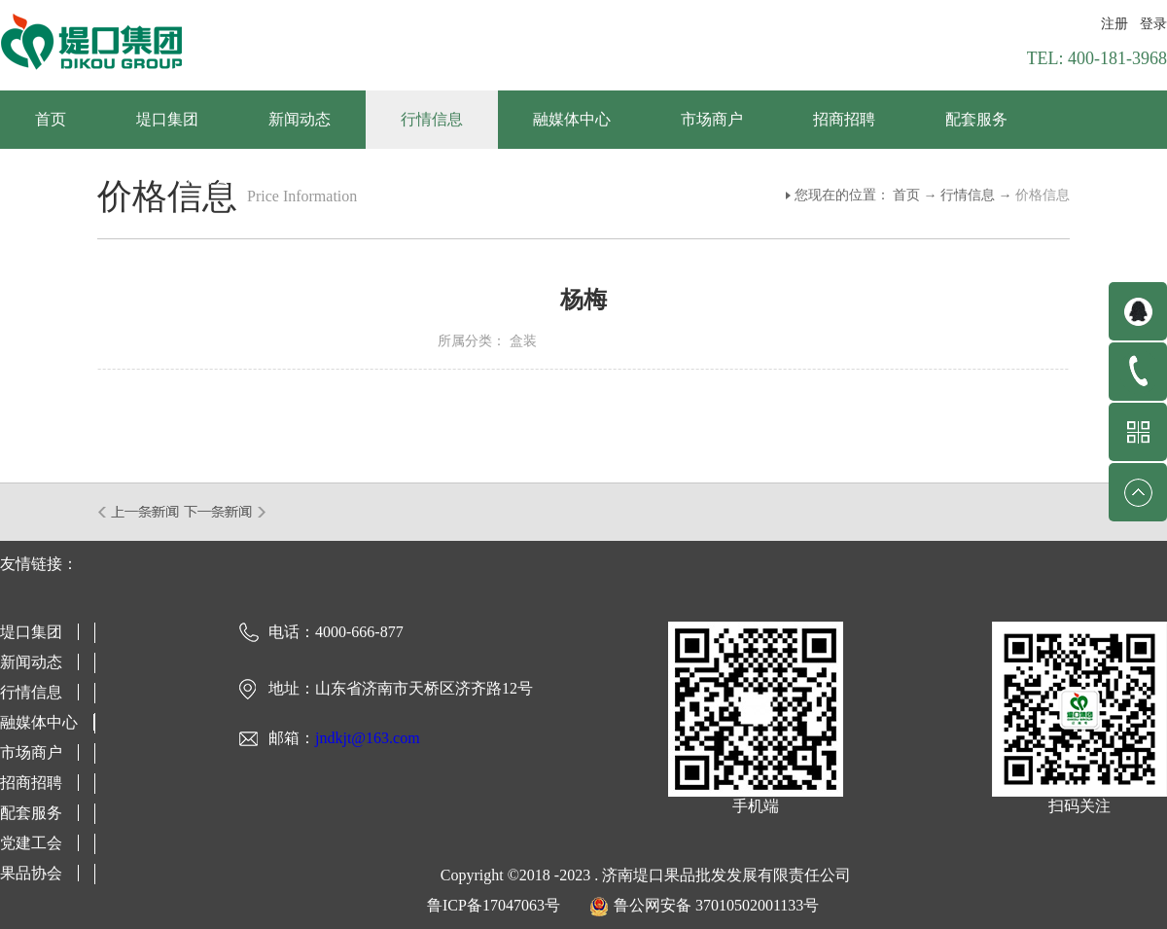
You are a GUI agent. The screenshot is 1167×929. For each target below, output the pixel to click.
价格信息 (1042, 195)
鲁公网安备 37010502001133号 (716, 905)
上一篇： (139, 511)
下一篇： (225, 511)
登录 (1153, 24)
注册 (1114, 24)
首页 (50, 119)
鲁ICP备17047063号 (493, 905)
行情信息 (967, 195)
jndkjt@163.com (367, 738)
